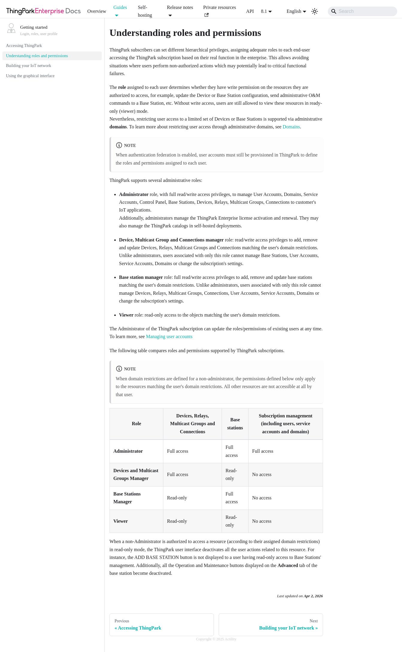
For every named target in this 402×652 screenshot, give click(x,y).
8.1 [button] (264, 11)
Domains (291, 126)
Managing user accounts (169, 336)
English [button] (290, 11)
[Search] (362, 11)
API (250, 11)
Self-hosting (145, 11)
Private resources (219, 11)
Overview (96, 11)
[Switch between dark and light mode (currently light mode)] (314, 11)
